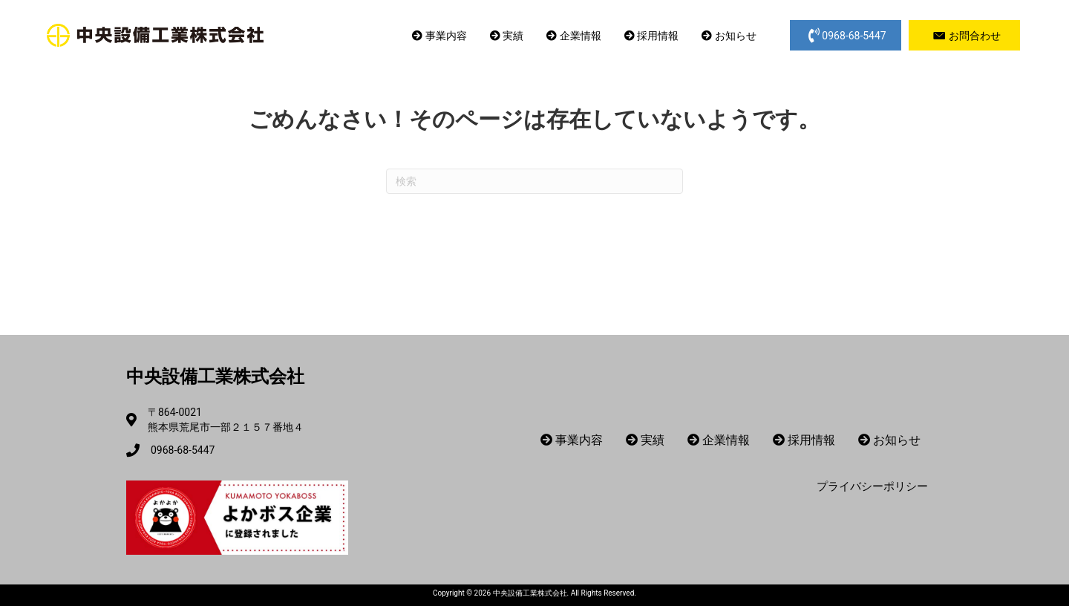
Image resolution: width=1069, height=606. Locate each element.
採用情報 (651, 36)
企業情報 (573, 36)
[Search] (534, 181)
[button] (845, 35)
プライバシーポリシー (872, 486)
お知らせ (729, 36)
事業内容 (439, 36)
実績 (506, 36)
